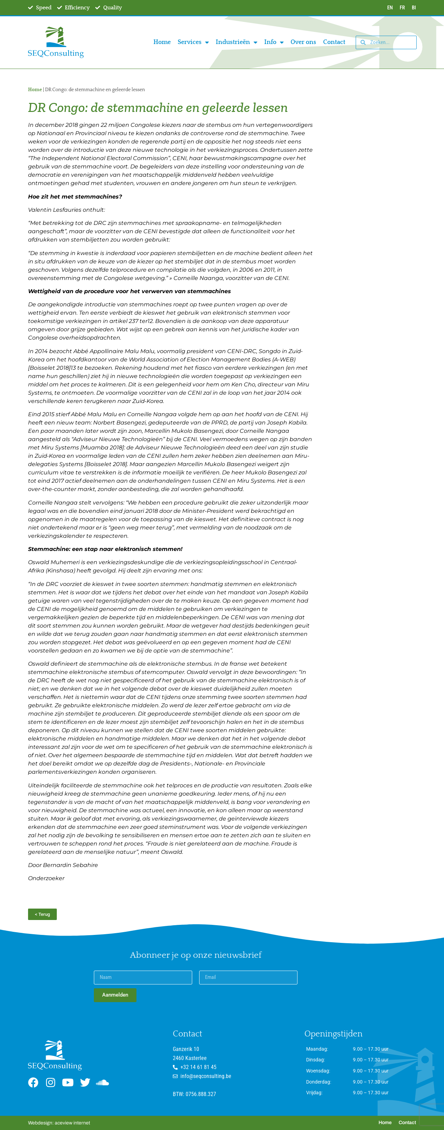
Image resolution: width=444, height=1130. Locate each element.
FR (402, 8)
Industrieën (236, 42)
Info (274, 42)
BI (414, 8)
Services (193, 42)
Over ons (303, 42)
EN (390, 8)
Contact (334, 42)
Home (162, 42)
